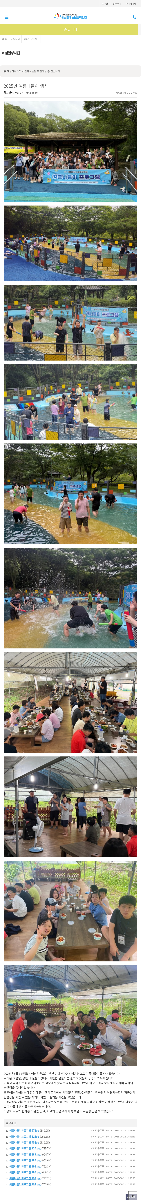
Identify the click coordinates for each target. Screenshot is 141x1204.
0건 (20, 92)
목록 (131, 1033)
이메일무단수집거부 (55, 1165)
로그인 (105, 3)
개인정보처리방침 (31, 1165)
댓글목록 (12, 1070)
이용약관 (11, 1165)
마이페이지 (131, 3)
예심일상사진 (31, 39)
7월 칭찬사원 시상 (29, 1045)
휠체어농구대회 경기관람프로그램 (37, 1054)
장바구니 (117, 3)
